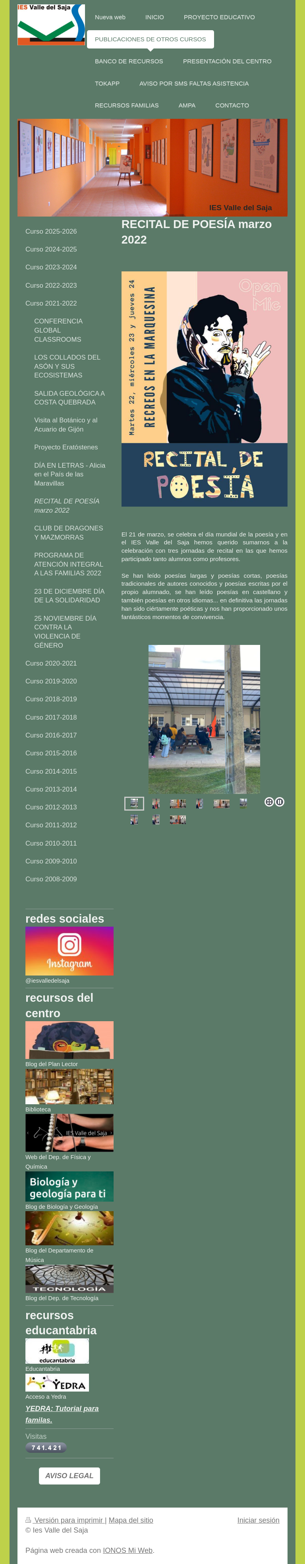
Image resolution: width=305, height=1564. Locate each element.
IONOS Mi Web (127, 1550)
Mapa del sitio (131, 1520)
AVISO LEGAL (69, 1476)
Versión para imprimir (65, 1520)
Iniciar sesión (258, 1520)
